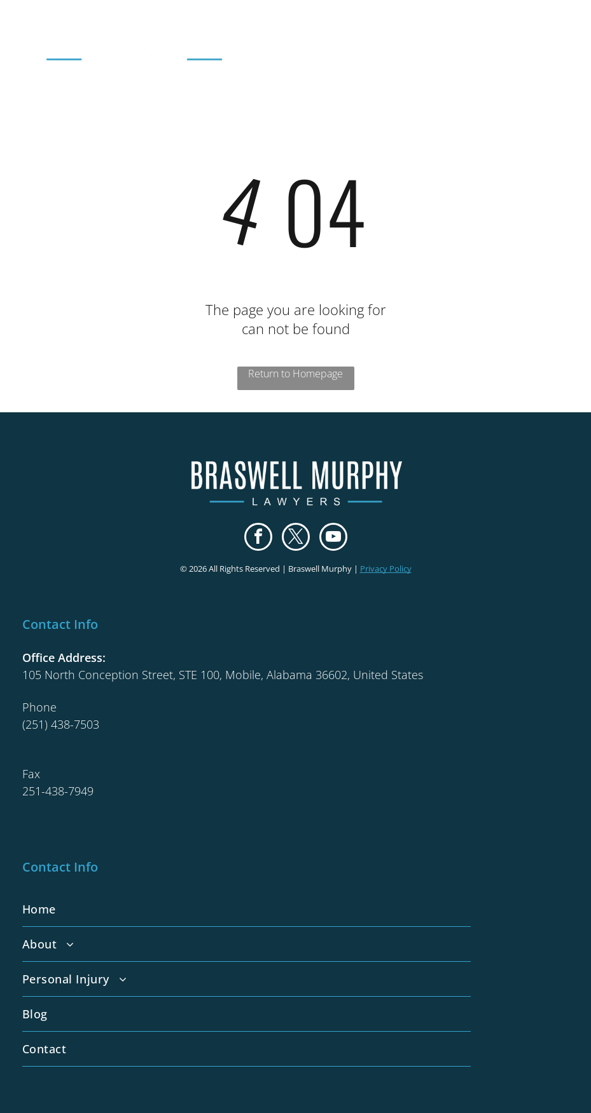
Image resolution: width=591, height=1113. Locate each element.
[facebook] (258, 538)
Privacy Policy (386, 568)
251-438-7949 (58, 791)
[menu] (563, 37)
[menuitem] (295, 909)
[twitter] (296, 538)
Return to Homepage (295, 374)
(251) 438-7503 (60, 724)
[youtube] (333, 538)
